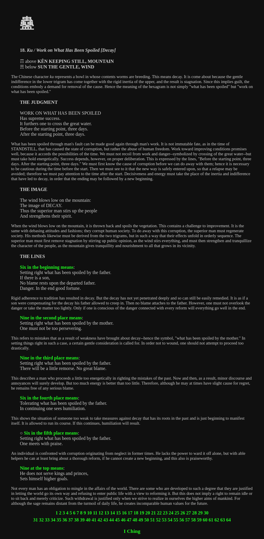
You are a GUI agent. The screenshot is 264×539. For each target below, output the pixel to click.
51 (152, 519)
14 (112, 512)
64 (228, 519)
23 (165, 512)
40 (88, 519)
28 (194, 512)
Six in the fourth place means (49, 397)
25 (177, 512)
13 (106, 512)
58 (193, 519)
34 (53, 519)
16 (124, 512)
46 (123, 519)
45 (117, 519)
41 (94, 519)
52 (158, 519)
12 (101, 512)
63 (222, 519)
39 (82, 519)
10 (89, 512)
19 (141, 512)
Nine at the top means (41, 468)
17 (130, 512)
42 (100, 519)
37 (70, 519)
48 (135, 519)
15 (118, 512)
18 (136, 512)
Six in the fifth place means (51, 432)
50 (146, 519)
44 (111, 519)
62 (217, 519)
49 (141, 519)
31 (35, 519)
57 (187, 519)
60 (205, 519)
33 (47, 519)
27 (188, 512)
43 (105, 519)
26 (182, 512)
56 (182, 519)
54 (170, 519)
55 (176, 519)
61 (211, 519)
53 (164, 519)
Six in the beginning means (46, 267)
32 (41, 519)
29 (200, 512)
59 (199, 519)
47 (129, 519)
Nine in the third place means (49, 357)
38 (76, 519)
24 (171, 512)
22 (159, 512)
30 (206, 512)
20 (147, 512)
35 (59, 519)
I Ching (132, 531)
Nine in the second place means (51, 317)
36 (65, 519)
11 (95, 512)
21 (153, 512)
